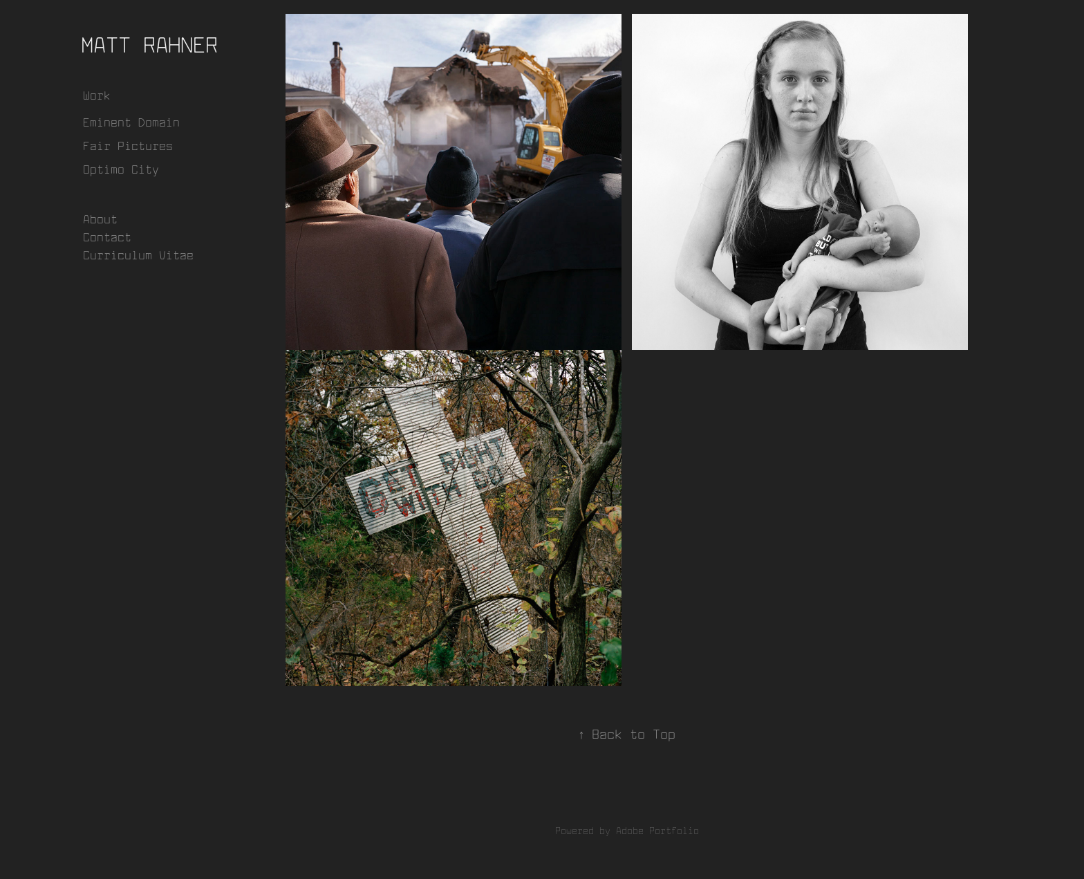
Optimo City (121, 169)
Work (97, 95)
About (100, 218)
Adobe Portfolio (657, 830)
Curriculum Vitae (138, 254)
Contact (107, 236)
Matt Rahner (149, 45)
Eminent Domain (131, 122)
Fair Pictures (128, 145)
